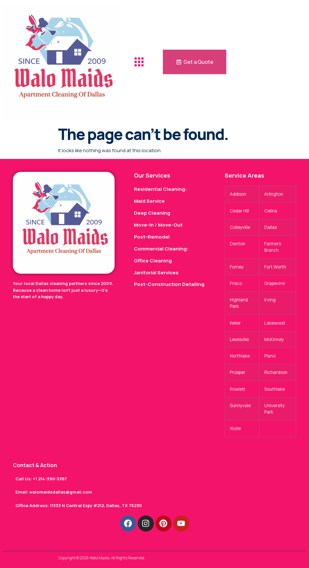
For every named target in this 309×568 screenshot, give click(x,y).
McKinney (274, 339)
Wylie (235, 428)
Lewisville (239, 339)
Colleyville (240, 227)
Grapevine (274, 283)
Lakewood (274, 323)
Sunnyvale (240, 405)
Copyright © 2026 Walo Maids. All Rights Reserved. (101, 558)
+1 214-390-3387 (50, 479)
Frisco (236, 283)
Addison (238, 194)
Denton (237, 244)
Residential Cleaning (159, 189)
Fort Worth (275, 267)
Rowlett (237, 389)
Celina (270, 211)
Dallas (270, 227)
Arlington (273, 194)
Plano (270, 356)
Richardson (275, 372)
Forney (237, 267)
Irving (270, 300)
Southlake (274, 389)
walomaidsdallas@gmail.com (60, 492)
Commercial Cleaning (160, 248)
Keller (235, 323)
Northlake (240, 356)
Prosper (237, 372)
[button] (139, 62)
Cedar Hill (239, 211)
